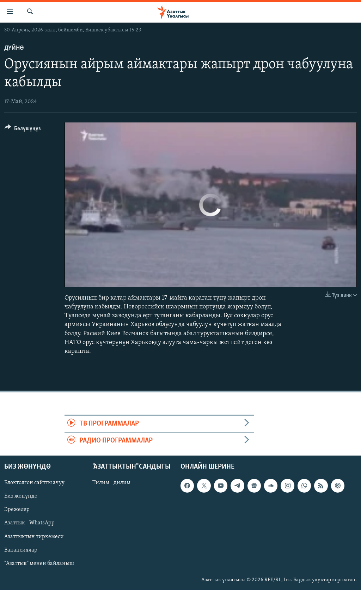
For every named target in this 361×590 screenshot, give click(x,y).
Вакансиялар (20, 550)
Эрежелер (17, 509)
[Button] (23, 129)
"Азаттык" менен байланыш (39, 563)
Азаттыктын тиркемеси (34, 536)
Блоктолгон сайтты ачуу (34, 483)
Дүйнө (14, 48)
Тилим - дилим (111, 483)
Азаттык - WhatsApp (29, 523)
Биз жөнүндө (20, 496)
